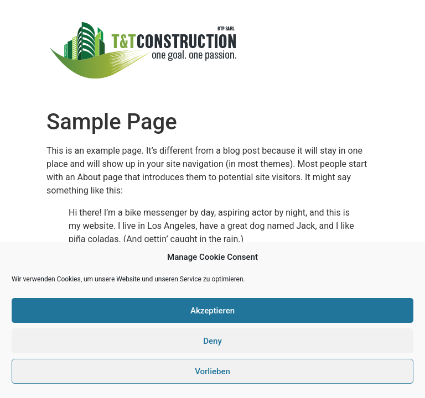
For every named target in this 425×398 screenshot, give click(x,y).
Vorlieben (212, 371)
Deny (212, 341)
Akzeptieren (212, 311)
